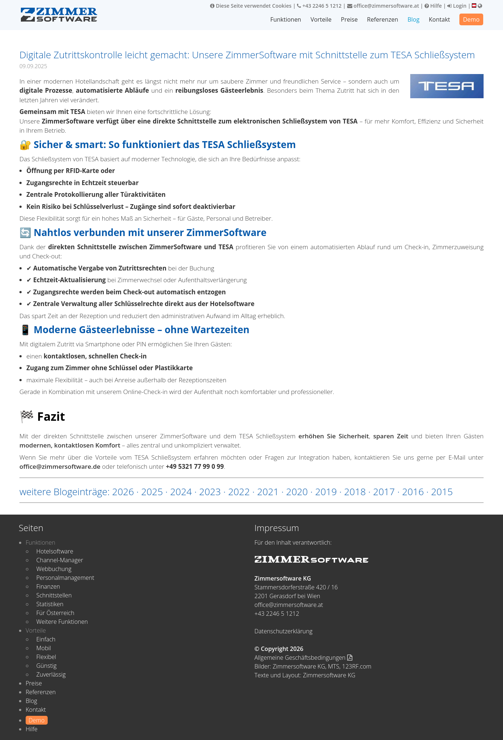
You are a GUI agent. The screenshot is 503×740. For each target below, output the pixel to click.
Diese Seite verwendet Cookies (250, 5)
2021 (268, 491)
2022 (239, 491)
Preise (349, 19)
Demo (471, 19)
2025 (152, 491)
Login (456, 5)
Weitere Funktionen (62, 622)
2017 (384, 491)
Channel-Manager (59, 560)
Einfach (45, 639)
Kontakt (439, 19)
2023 (210, 491)
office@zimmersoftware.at (383, 5)
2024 (181, 491)
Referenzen (382, 19)
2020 (297, 491)
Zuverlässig (51, 674)
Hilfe (433, 5)
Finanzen (48, 586)
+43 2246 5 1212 (319, 5)
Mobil (43, 648)
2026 (123, 491)
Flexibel (46, 657)
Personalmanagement (65, 578)
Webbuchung (53, 569)
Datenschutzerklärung (283, 631)
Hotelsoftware (54, 551)
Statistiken (49, 604)
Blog (413, 19)
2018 (355, 491)
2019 (326, 491)
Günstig (46, 666)
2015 (442, 491)
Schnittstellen (54, 595)
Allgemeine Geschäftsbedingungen (303, 658)
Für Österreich (55, 613)
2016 (413, 491)
